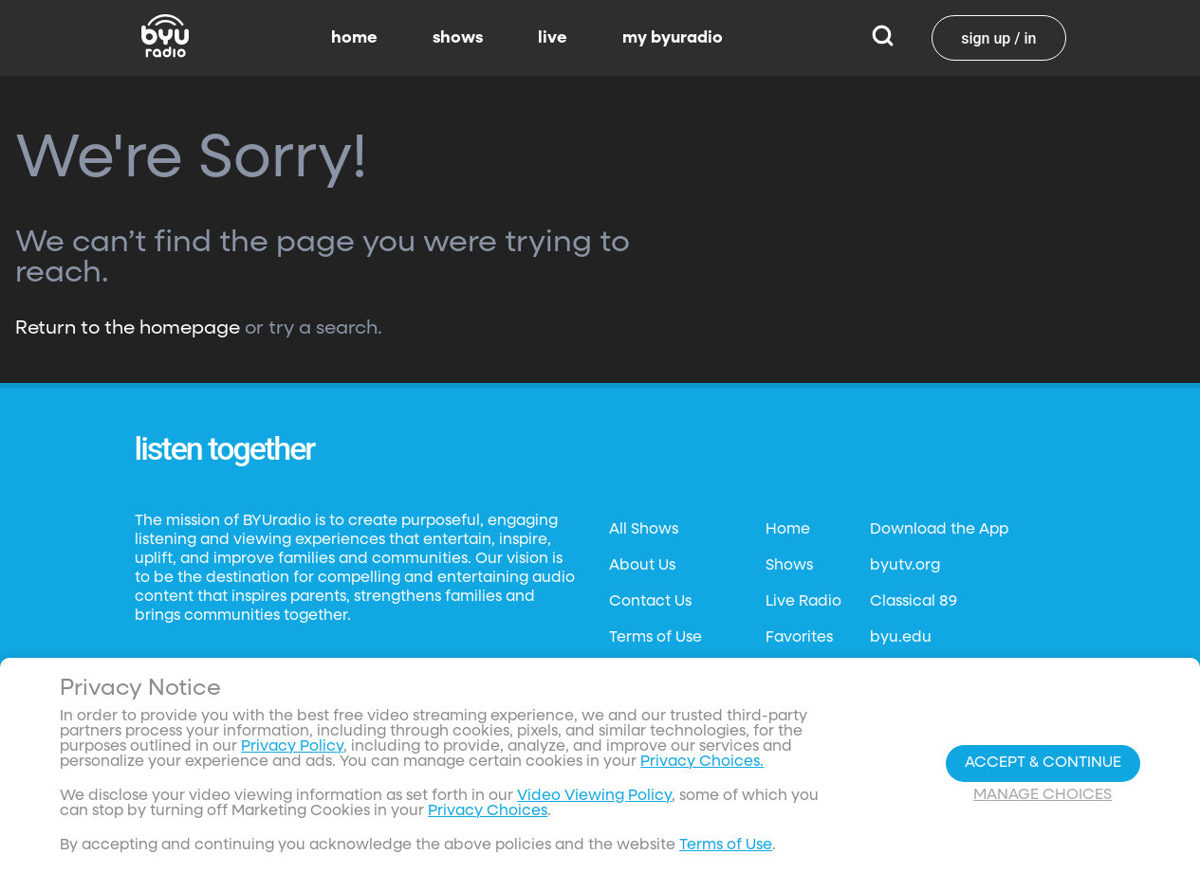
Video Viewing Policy (594, 796)
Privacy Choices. (702, 762)
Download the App (939, 529)
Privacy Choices (487, 811)
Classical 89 (913, 601)
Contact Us (650, 601)
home (354, 37)
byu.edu (901, 638)
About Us (642, 565)
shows (458, 37)
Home (788, 529)
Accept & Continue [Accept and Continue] (1043, 763)
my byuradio (672, 37)
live (552, 37)
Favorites (799, 638)
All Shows (643, 529)
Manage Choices (1042, 795)
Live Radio (803, 601)
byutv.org (905, 565)
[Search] (882, 38)
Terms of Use (655, 638)
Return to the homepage (127, 327)
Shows (789, 565)
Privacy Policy (292, 747)
